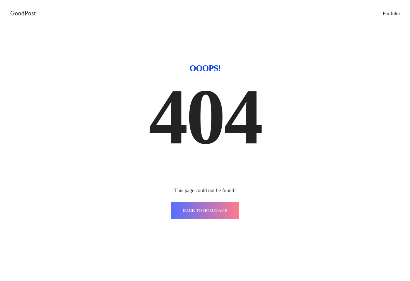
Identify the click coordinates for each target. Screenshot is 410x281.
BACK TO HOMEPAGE (205, 210)
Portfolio (391, 13)
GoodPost (23, 13)
